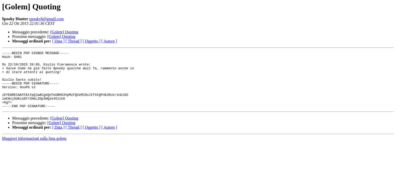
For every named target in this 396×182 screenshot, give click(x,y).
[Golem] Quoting (64, 32)
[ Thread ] (74, 41)
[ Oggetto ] (91, 41)
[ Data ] (58, 41)
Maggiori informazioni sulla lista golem (34, 150)
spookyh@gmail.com (46, 19)
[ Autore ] (109, 41)
